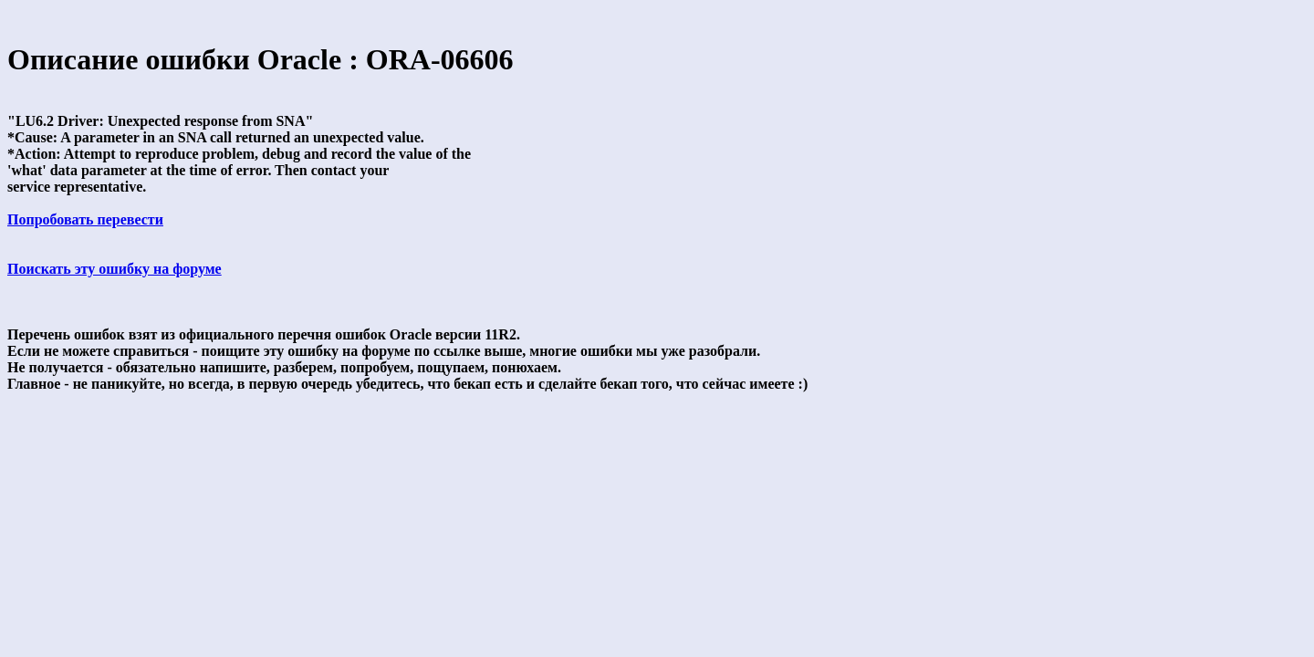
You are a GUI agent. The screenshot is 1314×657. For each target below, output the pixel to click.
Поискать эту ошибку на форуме (114, 268)
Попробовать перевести (85, 219)
